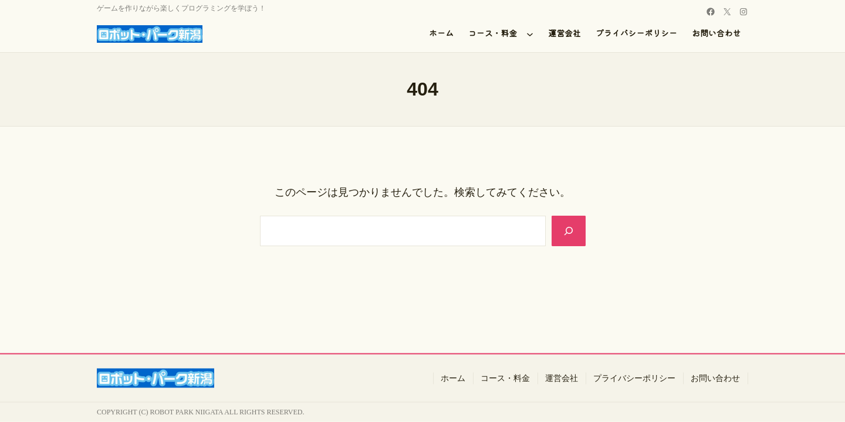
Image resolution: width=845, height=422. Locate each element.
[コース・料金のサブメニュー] (529, 34)
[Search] (568, 231)
